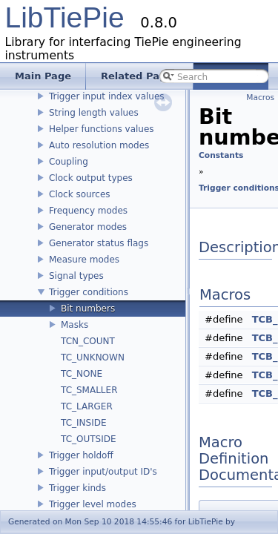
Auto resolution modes (99, 145)
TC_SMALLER (89, 390)
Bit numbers (88, 308)
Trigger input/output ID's (103, 472)
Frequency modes (88, 210)
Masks (74, 325)
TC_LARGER (87, 406)
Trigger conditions (88, 292)
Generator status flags (98, 243)
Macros (260, 97)
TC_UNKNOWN (93, 357)
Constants (221, 155)
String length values (94, 113)
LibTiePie (65, 17)
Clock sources (79, 194)
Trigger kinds (77, 488)
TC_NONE (81, 374)
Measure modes (84, 259)
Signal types (76, 276)
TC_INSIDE (84, 423)
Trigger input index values (107, 96)
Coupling (68, 161)
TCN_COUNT (88, 341)
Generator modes (88, 227)
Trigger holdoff (81, 455)
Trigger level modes (92, 504)
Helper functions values (101, 129)
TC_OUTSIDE (88, 439)
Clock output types (91, 178)
